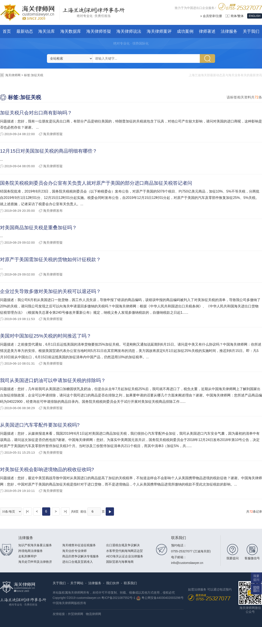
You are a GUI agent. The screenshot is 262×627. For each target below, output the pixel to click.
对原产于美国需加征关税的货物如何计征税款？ (50, 259)
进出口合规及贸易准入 (77, 561)
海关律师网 (13, 75)
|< (27, 511)
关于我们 (59, 583)
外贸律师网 (75, 614)
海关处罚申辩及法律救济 (35, 561)
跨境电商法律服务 (30, 551)
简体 (234, 16)
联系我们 (130, 583)
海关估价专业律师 (74, 551)
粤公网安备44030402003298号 (162, 597)
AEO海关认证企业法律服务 (124, 556)
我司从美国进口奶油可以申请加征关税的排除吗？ (53, 380)
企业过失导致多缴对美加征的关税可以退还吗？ (50, 291)
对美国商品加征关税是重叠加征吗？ (38, 227)
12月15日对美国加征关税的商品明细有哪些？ (48, 151)
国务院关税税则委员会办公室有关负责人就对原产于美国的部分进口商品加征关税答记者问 (96, 183)
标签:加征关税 (33, 75)
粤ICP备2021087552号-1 (118, 597)
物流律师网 (93, 614)
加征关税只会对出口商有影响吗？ (36, 112)
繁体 (241, 16)
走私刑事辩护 (27, 556)
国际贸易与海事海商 (120, 561)
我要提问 (232, 558)
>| (65, 511)
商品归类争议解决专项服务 (80, 556)
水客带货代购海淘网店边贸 (124, 551)
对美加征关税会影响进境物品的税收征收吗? (47, 469)
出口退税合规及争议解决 (123, 545)
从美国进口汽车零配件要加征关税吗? (39, 425)
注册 (219, 16)
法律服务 (94, 583)
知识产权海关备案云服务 (35, 545)
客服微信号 (252, 558)
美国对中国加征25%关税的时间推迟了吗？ (45, 336)
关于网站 (76, 583)
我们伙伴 (112, 583)
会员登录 (209, 16)
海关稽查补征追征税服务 (79, 545)
